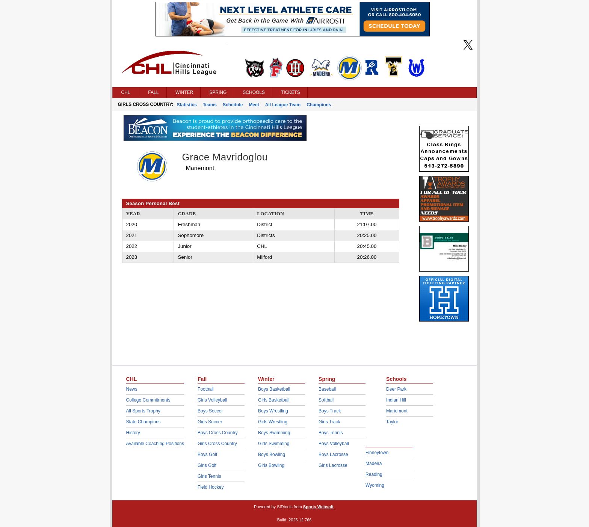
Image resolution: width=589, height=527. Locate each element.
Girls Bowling (271, 465)
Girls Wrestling (272, 421)
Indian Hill (396, 400)
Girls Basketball (273, 400)
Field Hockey (211, 487)
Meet (254, 104)
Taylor (392, 421)
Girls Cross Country (217, 443)
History (133, 432)
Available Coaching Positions (155, 443)
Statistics (187, 104)
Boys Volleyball (334, 443)
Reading (373, 474)
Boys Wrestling (273, 411)
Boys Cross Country (218, 432)
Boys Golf (207, 454)
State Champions (143, 421)
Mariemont (397, 411)
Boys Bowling (271, 454)
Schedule (233, 104)
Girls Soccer (210, 421)
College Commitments (148, 400)
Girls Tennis (209, 476)
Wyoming (374, 485)
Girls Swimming (273, 443)
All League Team (283, 104)
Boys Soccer (210, 411)
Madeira (373, 463)
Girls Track (329, 421)
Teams (210, 104)
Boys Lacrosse (333, 454)
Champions (319, 104)
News (131, 389)
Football (206, 389)
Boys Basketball (274, 389)
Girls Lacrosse (333, 465)
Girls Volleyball (212, 400)
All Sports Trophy (143, 411)
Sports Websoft (318, 506)
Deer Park (396, 389)
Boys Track (330, 411)
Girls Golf (207, 465)
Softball (326, 400)
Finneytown (376, 452)
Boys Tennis (331, 432)
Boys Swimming (274, 432)
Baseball (327, 389)
